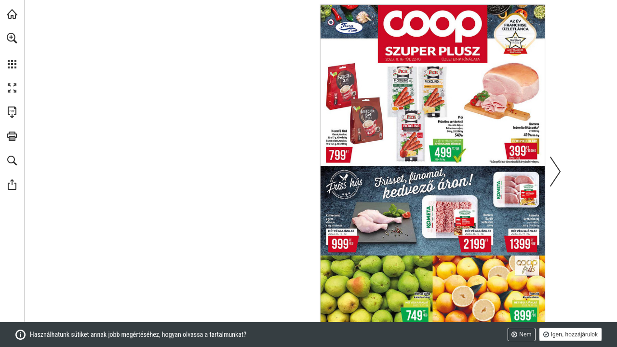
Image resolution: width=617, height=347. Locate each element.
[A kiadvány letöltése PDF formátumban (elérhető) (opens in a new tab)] (12, 112)
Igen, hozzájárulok (574, 334)
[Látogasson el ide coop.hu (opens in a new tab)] (12, 14)
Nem (525, 334)
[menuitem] (12, 50)
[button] (12, 38)
